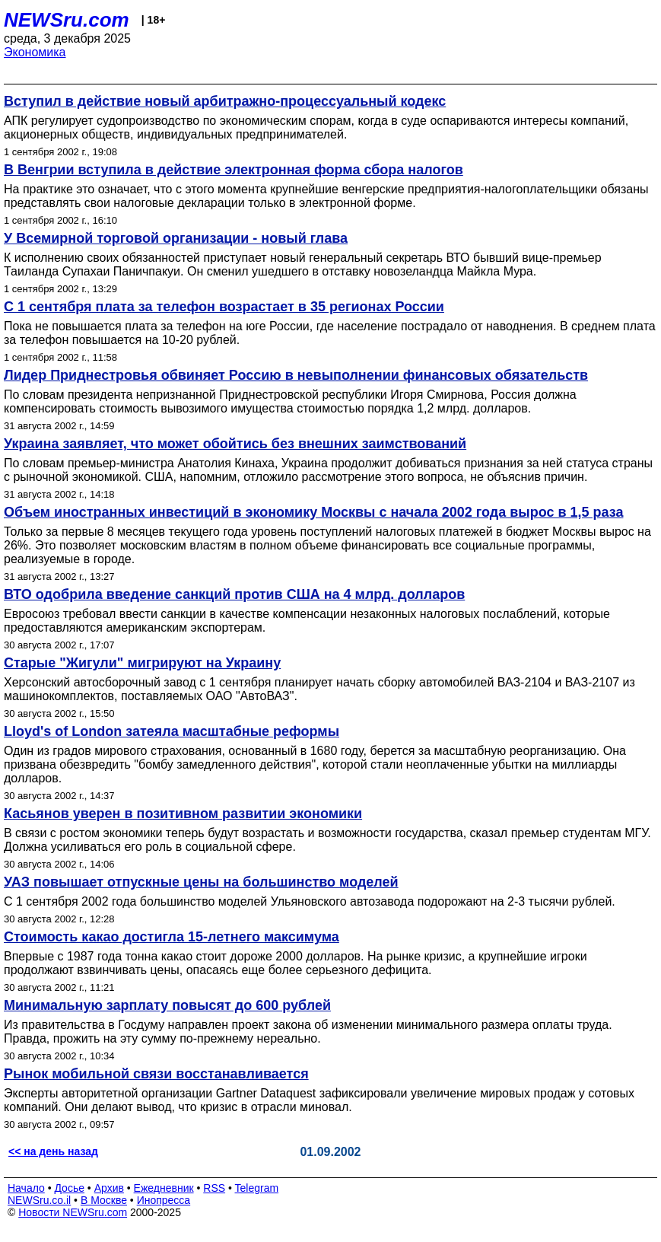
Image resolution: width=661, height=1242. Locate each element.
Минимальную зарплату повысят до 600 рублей (167, 1005)
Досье (69, 1188)
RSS (214, 1188)
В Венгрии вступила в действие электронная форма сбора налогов (233, 169)
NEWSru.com (66, 19)
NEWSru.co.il (39, 1200)
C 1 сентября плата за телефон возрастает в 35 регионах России (224, 306)
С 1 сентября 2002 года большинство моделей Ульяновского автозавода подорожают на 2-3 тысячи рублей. (309, 901)
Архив (109, 1188)
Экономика (35, 52)
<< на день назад (53, 1151)
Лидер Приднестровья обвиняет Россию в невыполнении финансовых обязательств (296, 375)
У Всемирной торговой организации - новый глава (176, 238)
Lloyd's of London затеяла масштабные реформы (171, 731)
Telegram (257, 1188)
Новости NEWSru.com (72, 1212)
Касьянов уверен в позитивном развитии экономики (183, 813)
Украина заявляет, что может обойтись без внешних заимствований (235, 443)
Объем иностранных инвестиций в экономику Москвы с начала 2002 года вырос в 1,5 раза (313, 512)
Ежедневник (164, 1188)
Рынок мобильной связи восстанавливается (156, 1073)
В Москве (104, 1200)
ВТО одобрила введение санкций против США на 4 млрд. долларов (234, 594)
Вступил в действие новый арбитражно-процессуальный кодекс (225, 101)
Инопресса (164, 1200)
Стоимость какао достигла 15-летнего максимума (171, 936)
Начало (26, 1188)
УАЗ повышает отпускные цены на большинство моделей (201, 882)
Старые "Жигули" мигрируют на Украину (142, 662)
